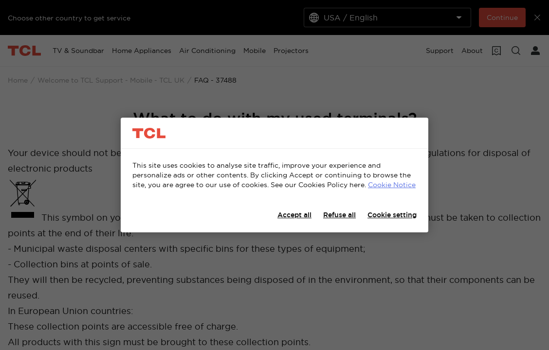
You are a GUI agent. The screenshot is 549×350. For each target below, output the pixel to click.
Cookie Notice (392, 184)
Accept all (294, 214)
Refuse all (339, 214)
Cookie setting (392, 214)
